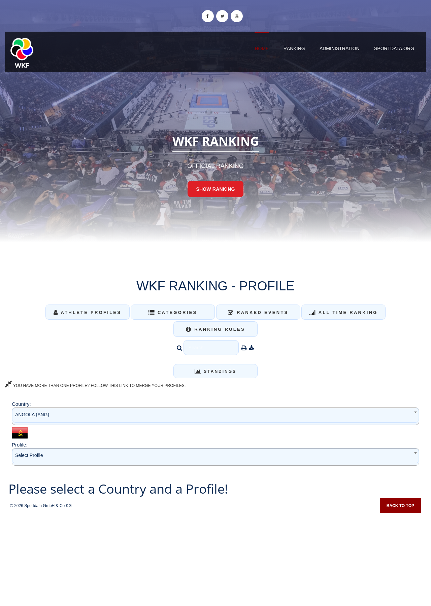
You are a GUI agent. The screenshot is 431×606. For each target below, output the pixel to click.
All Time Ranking (343, 312)
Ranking (294, 48)
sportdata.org (394, 48)
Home (262, 48)
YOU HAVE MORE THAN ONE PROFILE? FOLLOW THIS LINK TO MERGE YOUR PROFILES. (95, 385)
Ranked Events (258, 312)
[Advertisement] (215, 557)
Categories (172, 312)
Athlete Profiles (87, 312)
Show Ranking (215, 189)
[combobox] (215, 416)
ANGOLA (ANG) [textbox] (32, 414)
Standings (215, 371)
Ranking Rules (215, 329)
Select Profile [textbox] (29, 455)
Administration (340, 48)
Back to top (400, 505)
